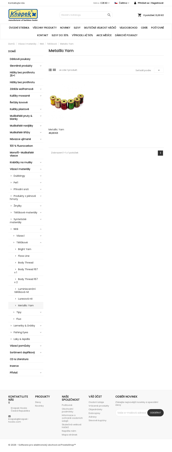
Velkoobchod (128, 27)
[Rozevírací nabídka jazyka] (122, 3)
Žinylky (18, 205)
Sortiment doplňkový (22, 352)
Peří (16, 182)
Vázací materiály (20, 169)
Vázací (20, 235)
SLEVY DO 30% (60, 35)
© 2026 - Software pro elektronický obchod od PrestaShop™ (42, 444)
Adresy (93, 416)
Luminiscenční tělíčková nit (25, 290)
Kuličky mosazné (20, 95)
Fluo (18, 319)
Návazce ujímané (20, 139)
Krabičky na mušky (21, 162)
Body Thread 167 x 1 (26, 271)
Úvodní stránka (19, 27)
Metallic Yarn (26, 305)
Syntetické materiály (18, 220)
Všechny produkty (45, 27)
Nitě (16, 229)
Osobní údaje (96, 402)
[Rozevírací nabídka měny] (104, 3)
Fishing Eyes (21, 332)
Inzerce (14, 366)
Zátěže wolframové (21, 89)
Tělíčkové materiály (25, 212)
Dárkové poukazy (126, 35)
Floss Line (24, 256)
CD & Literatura (19, 359)
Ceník (144, 27)
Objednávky (95, 409)
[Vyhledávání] (86, 15)
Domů (12, 51)
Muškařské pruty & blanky (21, 117)
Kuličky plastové (19, 109)
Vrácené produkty (99, 405)
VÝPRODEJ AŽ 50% (82, 35)
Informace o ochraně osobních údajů (72, 418)
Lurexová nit (25, 298)
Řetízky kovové (19, 102)
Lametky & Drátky (24, 325)
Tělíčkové (22, 242)
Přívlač (14, 372)
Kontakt (42, 35)
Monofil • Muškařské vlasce (22, 154)
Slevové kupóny (97, 420)
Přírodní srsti (21, 189)
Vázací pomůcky (20, 345)
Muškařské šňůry (20, 132)
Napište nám (69, 431)
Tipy (18, 312)
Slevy (77, 27)
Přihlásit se (143, 3)
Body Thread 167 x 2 (26, 280)
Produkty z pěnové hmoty (23, 197)
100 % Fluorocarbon (21, 146)
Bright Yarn (24, 249)
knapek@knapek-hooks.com (18, 420)
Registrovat (157, 3)
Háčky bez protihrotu (22, 82)
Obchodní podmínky (67, 410)
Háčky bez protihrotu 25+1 (22, 74)
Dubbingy (19, 176)
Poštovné (157, 27)
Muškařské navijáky (21, 125)
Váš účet (95, 397)
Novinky (65, 27)
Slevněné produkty (21, 65)
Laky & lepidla (22, 339)
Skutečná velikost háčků (100, 27)
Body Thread (25, 262)
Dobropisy (94, 413)
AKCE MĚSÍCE (104, 35)
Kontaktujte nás (16, 3)
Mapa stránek (69, 434)
